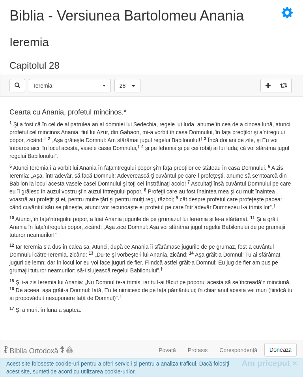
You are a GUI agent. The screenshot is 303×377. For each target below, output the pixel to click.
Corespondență (238, 350)
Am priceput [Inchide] (269, 363)
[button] (70, 85)
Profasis (198, 350)
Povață (167, 350)
